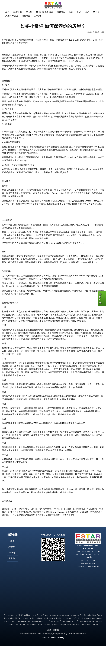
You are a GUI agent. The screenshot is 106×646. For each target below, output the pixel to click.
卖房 (87, 11)
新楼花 (29, 11)
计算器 (96, 11)
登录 (49, 630)
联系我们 (12, 558)
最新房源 (17, 11)
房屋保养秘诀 (11, 15)
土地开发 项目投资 (44, 11)
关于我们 (38, 15)
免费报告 (26, 15)
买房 (79, 11)
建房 (71, 11)
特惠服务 (61, 11)
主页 (7, 11)
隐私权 (56, 630)
